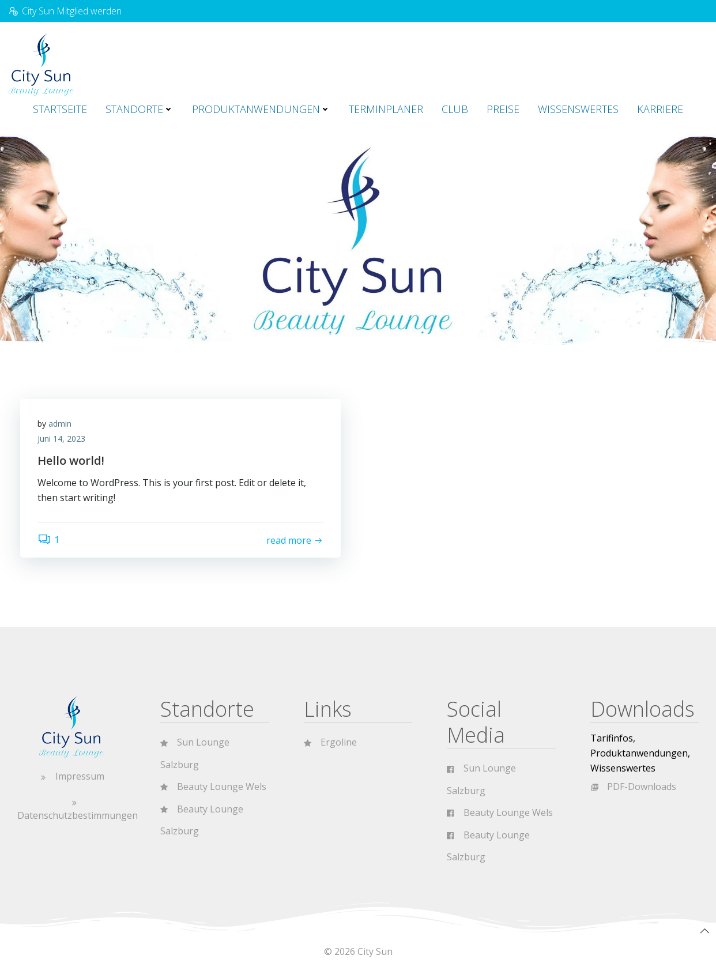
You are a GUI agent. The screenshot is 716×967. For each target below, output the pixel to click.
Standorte (139, 109)
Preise (503, 109)
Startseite (60, 109)
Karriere (660, 109)
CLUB (455, 109)
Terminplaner (386, 109)
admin (59, 423)
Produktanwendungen (261, 109)
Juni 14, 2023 (61, 438)
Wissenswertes (578, 109)
